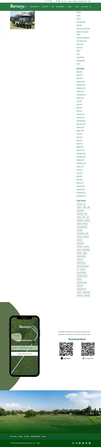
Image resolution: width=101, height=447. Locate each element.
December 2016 (81, 120)
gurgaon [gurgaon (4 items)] (85, 253)
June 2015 (79, 173)
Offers (78, 50)
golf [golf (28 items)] (88, 217)
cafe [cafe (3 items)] (84, 204)
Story (78, 54)
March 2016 (79, 147)
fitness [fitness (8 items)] (83, 217)
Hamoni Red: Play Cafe (83, 28)
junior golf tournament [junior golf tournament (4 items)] (82, 275)
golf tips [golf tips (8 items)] (79, 249)
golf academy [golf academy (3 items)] (80, 220)
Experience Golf (34, 6)
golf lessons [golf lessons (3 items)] (79, 246)
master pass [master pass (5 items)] (80, 285)
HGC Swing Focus (81, 41)
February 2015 (80, 186)
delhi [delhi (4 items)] (89, 207)
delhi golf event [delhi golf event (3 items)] (80, 210)
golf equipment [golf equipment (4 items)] (80, 233)
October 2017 (80, 91)
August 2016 (80, 130)
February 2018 (80, 81)
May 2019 (79, 71)
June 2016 (79, 137)
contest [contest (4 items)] (84, 207)
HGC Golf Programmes (83, 37)
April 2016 (79, 143)
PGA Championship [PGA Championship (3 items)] (81, 289)
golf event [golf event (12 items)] (79, 236)
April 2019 (79, 75)
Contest (78, 12)
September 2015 (81, 163)
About (24, 6)
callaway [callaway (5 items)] (79, 207)
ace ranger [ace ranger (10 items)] (79, 204)
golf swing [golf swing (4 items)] (86, 246)
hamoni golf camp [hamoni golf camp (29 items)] (81, 262)
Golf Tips (79, 25)
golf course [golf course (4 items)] (79, 230)
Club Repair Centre (82, 1)
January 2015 (80, 189)
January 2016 (80, 150)
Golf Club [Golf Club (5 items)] (79, 223)
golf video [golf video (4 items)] (79, 253)
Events (89, 1)
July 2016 (79, 134)
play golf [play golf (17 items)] (79, 292)
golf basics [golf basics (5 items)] (87, 220)
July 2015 (79, 170)
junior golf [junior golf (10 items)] (82, 269)
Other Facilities (60, 6)
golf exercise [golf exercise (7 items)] (86, 236)
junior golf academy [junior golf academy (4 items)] (81, 272)
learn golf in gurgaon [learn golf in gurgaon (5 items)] (81, 282)
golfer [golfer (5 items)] (87, 233)
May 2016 (79, 140)
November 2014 (81, 196)
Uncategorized (80, 60)
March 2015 (79, 183)
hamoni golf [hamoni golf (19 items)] (80, 259)
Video (78, 64)
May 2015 (79, 176)
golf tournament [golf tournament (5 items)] (86, 249)
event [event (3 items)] (86, 213)
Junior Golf (79, 44)
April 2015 (79, 179)
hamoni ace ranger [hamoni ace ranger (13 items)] (81, 256)
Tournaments (80, 57)
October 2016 (80, 127)
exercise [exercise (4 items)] (79, 217)
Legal (38, 443)
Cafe (52, 6)
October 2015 (80, 160)
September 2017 (81, 94)
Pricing (69, 1)
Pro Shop (75, 1)
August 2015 (80, 166)
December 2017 (81, 85)
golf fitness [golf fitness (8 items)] (79, 240)
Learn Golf (45, 6)
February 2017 (80, 114)
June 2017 (79, 104)
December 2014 (81, 192)
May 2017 (79, 107)
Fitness (78, 18)
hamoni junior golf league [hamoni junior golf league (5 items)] (83, 266)
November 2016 (81, 124)
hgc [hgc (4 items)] (78, 269)
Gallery (70, 6)
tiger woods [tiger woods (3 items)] (87, 295)
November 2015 (81, 156)
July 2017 (79, 101)
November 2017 (81, 88)
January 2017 (80, 117)
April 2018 (79, 78)
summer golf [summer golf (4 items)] (80, 295)
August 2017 (80, 98)
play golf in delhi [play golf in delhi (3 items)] (86, 292)
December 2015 (81, 153)
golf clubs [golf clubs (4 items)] (85, 223)
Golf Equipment (81, 22)
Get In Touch (64, 1)
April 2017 (79, 111)
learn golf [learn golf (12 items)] (79, 279)
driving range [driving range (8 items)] (80, 213)
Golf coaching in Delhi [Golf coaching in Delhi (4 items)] (82, 226)
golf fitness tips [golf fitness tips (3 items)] (80, 243)
